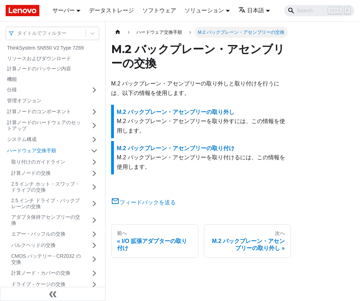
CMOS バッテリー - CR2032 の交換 (46, 259)
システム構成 (22, 139)
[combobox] (18, 33)
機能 (12, 79)
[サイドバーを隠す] (52, 294)
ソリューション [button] (204, 10)
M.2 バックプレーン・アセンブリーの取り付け (175, 148)
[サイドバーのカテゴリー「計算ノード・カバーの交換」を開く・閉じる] (94, 273)
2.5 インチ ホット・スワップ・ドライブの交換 (45, 187)
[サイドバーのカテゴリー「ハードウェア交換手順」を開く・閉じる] (94, 150)
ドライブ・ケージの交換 (38, 284)
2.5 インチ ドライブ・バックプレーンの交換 (45, 204)
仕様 (12, 89)
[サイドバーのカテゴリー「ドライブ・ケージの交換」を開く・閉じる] (94, 284)
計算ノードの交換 (31, 173)
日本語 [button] (251, 10)
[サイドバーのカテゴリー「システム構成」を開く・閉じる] (94, 139)
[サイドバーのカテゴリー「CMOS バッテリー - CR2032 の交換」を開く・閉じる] (94, 259)
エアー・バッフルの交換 (38, 234)
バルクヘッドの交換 (33, 245)
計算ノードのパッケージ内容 (39, 68)
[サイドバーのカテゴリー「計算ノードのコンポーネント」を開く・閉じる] (94, 111)
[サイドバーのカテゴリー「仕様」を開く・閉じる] (94, 90)
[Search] (319, 10)
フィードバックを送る (143, 202)
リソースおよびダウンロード (39, 58)
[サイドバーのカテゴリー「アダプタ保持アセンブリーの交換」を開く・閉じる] (94, 220)
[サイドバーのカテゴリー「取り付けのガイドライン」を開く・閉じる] (94, 162)
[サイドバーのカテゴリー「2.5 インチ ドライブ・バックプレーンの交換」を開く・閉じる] (94, 204)
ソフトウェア (159, 10)
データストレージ (111, 10)
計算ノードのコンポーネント (39, 111)
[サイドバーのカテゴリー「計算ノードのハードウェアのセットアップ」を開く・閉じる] (94, 125)
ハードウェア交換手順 (31, 150)
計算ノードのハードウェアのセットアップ (44, 126)
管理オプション (24, 100)
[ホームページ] (117, 32)
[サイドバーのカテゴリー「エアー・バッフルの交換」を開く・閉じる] (94, 234)
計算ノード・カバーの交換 (40, 273)
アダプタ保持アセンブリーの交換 (45, 220)
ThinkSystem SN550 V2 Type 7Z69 (45, 48)
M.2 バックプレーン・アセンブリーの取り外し (175, 112)
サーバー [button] (63, 10)
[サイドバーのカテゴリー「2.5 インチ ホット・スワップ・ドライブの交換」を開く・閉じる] (94, 187)
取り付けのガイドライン (38, 162)
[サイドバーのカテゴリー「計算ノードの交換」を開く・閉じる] (94, 173)
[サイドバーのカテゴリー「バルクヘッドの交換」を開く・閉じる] (94, 245)
